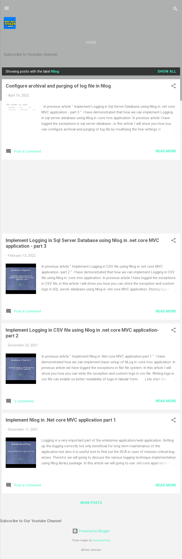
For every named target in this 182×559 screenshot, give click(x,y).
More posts (91, 503)
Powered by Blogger (91, 531)
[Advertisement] (91, 196)
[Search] (175, 9)
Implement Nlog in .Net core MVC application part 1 (61, 420)
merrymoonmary (101, 540)
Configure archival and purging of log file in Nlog (58, 86)
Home (91, 42)
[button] (173, 86)
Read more (166, 151)
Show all (167, 71)
